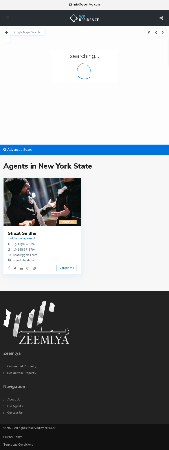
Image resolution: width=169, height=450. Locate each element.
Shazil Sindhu (22, 233)
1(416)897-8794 (24, 244)
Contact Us (15, 413)
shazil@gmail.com (25, 255)
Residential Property (21, 373)
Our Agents (15, 406)
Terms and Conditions (18, 445)
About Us (13, 400)
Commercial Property (21, 366)
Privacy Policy (12, 437)
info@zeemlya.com (86, 4)
